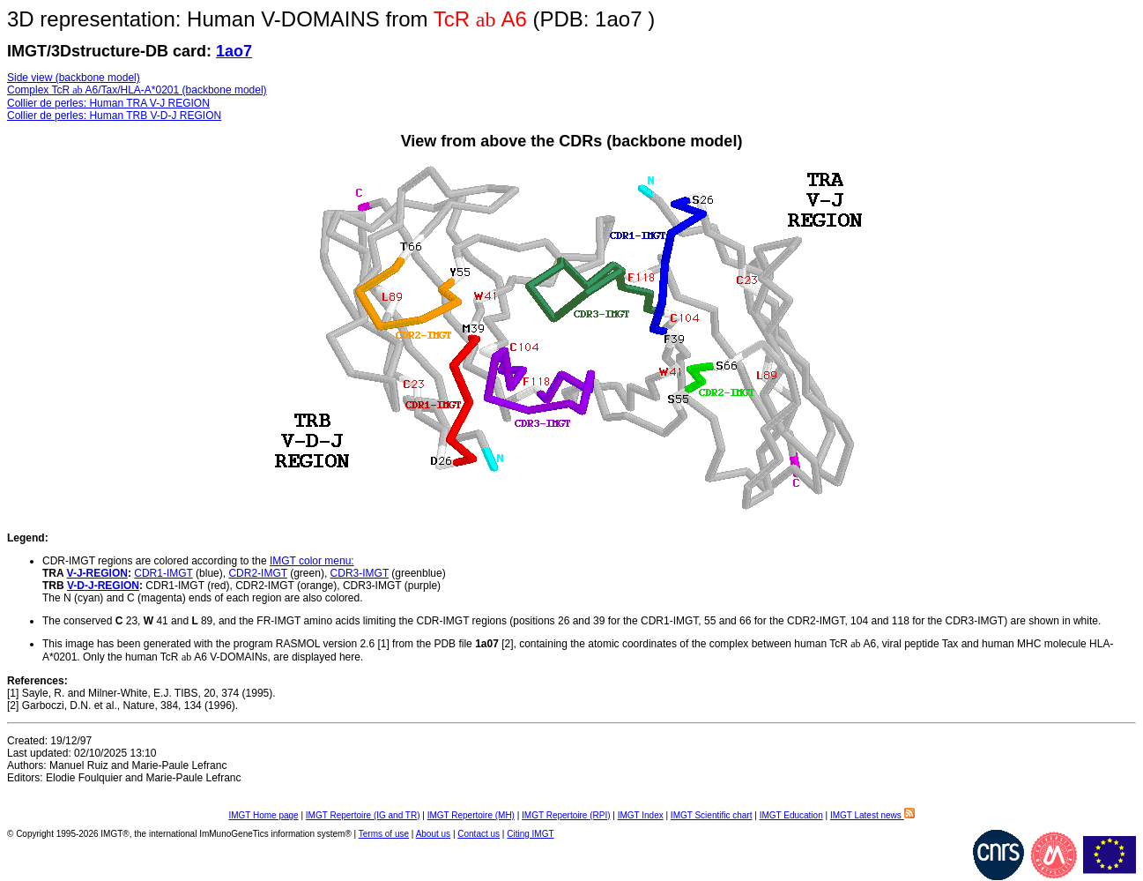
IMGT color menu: (312, 561)
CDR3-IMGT (359, 573)
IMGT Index (641, 815)
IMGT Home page (263, 815)
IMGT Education (791, 815)
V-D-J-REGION (103, 585)
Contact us (478, 834)
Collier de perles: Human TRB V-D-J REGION (114, 115)
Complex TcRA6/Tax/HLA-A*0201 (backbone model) (137, 90)
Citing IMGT (530, 834)
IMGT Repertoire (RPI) (566, 815)
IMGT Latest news (872, 815)
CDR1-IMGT (163, 573)
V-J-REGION (97, 573)
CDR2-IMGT (257, 573)
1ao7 (234, 51)
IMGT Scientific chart (712, 815)
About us (433, 834)
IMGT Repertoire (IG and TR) (363, 815)
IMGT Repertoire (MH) (471, 815)
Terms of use (384, 834)
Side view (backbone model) (73, 77)
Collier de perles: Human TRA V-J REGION (108, 103)
